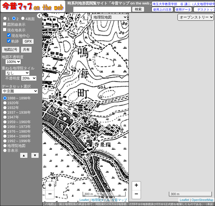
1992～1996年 (19, 141)
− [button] (50, 194)
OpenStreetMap (202, 200)
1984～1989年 (19, 136)
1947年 (13, 117)
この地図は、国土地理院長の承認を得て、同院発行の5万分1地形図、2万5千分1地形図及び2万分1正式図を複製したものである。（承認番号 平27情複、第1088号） (127, 204)
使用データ (183, 9)
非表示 (12, 150)
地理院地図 (16, 146)
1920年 (13, 103)
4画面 (30, 19)
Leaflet (84, 200)
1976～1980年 (19, 131)
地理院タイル (100, 200)
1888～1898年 (19, 98)
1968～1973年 (19, 127)
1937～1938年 (19, 112)
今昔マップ (119, 200)
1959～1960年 (19, 122)
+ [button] (50, 186)
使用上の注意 (162, 9)
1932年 (13, 108)
